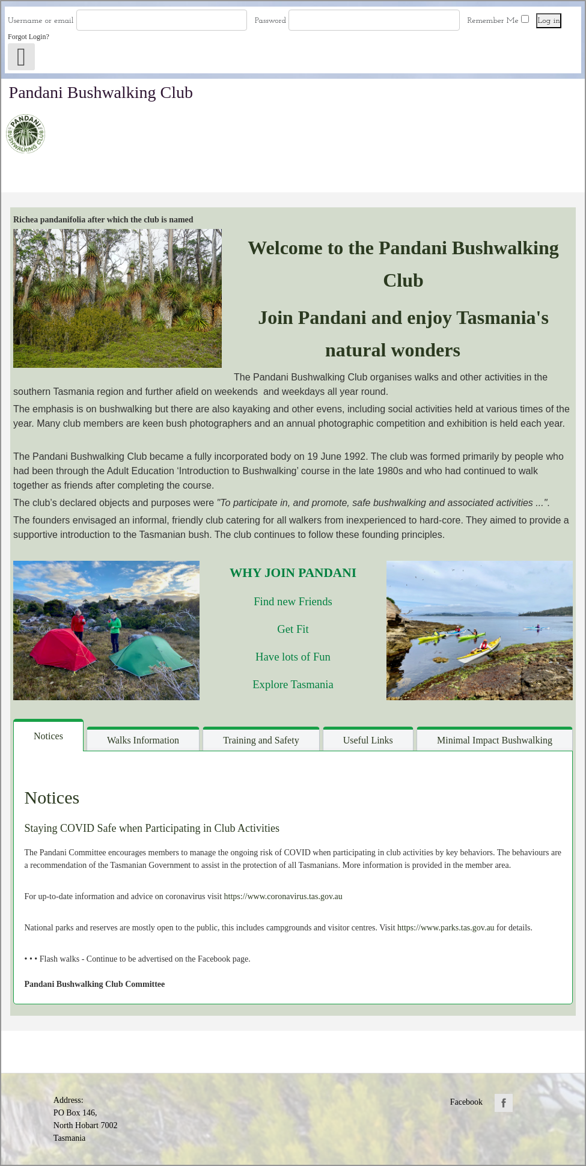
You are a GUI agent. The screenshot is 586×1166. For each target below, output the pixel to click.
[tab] (48, 735)
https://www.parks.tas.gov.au (446, 927)
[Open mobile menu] (21, 56)
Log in (548, 20)
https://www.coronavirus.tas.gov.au (283, 896)
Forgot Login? (29, 36)
